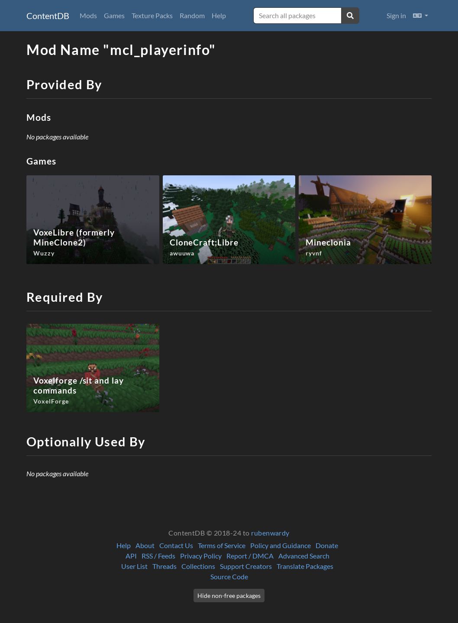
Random (192, 15)
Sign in (396, 15)
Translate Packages (305, 566)
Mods (88, 15)
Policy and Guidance (280, 545)
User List (134, 566)
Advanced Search (303, 556)
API (131, 556)
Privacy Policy (201, 556)
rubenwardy (270, 533)
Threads (164, 566)
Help (219, 15)
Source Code (229, 576)
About (145, 545)
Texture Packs (152, 15)
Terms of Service (221, 545)
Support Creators (246, 566)
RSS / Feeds (158, 556)
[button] (421, 15)
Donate (327, 545)
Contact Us (176, 545)
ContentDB (47, 15)
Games (114, 15)
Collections (198, 566)
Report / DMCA (250, 556)
